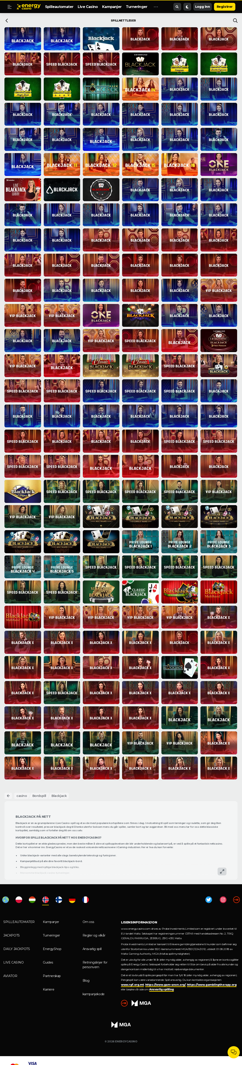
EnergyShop (52, 949)
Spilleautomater (59, 7)
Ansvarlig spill (92, 949)
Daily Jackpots (16, 949)
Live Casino (88, 7)
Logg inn (202, 7)
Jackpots (11, 935)
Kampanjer (111, 7)
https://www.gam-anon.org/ (165, 984)
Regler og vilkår (94, 935)
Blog (86, 981)
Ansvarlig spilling (161, 989)
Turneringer (136, 7)
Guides (48, 962)
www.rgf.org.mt (132, 984)
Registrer (225, 7)
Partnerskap (52, 976)
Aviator (10, 976)
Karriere (48, 989)
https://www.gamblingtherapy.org (212, 984)
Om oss (88, 922)
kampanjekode (94, 994)
